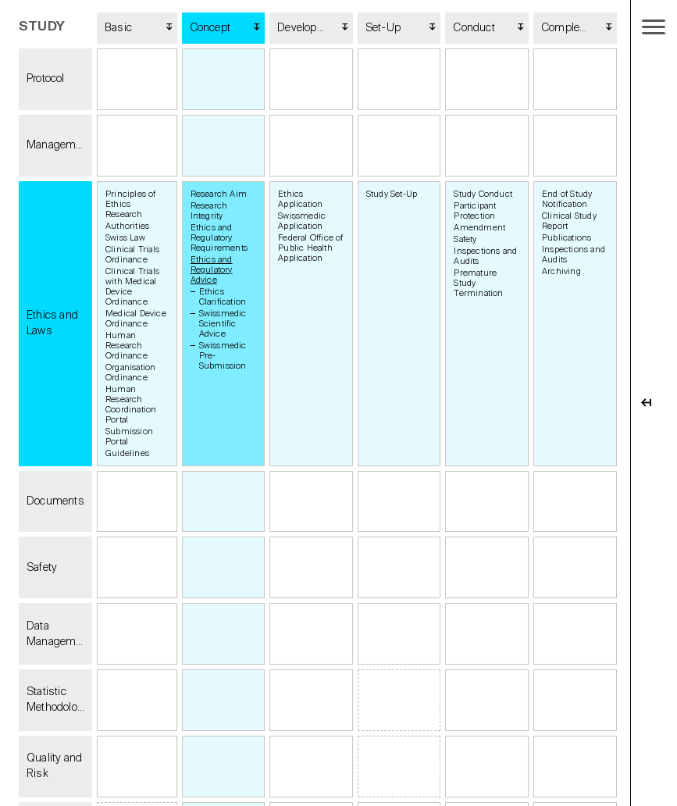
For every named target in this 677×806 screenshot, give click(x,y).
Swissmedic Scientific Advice (223, 323)
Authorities (127, 226)
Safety (465, 239)
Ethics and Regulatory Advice (212, 269)
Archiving (561, 271)
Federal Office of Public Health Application (310, 248)
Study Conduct (483, 194)
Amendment (479, 227)
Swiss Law (125, 238)
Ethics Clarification (223, 296)
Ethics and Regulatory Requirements (219, 237)
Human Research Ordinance (126, 345)
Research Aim (219, 194)
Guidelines (127, 453)
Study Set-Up (391, 194)
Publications (566, 238)
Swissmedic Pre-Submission (223, 355)
